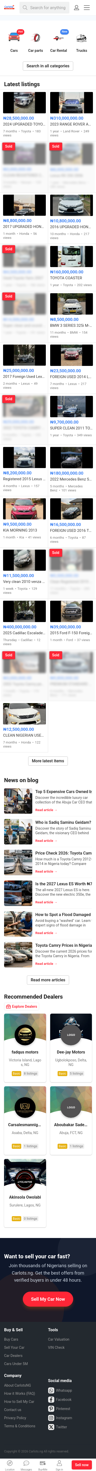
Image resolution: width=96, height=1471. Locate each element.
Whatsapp (60, 1390)
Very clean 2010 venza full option (24, 581)
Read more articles (48, 980)
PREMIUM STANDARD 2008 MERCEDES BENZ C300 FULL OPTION (71, 684)
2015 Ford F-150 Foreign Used (71, 633)
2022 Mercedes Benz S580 (71, 479)
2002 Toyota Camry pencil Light (24, 684)
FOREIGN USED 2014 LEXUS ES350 (71, 377)
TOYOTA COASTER (66, 278)
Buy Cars (11, 1339)
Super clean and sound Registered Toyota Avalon (24, 325)
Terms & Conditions (19, 1426)
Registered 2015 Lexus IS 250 (24, 479)
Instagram (60, 1418)
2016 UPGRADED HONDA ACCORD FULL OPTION (71, 227)
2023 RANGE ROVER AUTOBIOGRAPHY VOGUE (71, 124)
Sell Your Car (14, 1347)
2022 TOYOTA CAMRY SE (24, 428)
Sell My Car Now (48, 1299)
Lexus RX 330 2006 (66, 175)
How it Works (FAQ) (19, 1393)
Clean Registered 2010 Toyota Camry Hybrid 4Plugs (71, 581)
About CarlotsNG (17, 1385)
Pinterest (59, 1409)
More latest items (48, 760)
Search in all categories (48, 66)
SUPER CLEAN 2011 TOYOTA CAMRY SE (71, 428)
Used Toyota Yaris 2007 (23, 278)
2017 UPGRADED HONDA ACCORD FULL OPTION (24, 226)
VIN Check (56, 1347)
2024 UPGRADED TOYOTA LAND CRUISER (24, 124)
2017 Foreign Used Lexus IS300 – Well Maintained (24, 376)
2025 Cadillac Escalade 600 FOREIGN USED (24, 633)
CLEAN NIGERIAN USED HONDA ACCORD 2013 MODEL (24, 735)
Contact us (12, 1410)
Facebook (60, 1400)
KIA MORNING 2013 (20, 530)
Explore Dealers (21, 1006)
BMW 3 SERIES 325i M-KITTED (71, 325)
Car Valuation (59, 1339)
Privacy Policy (15, 1418)
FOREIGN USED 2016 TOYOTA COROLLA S (71, 530)
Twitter (57, 1427)
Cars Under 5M (16, 1364)
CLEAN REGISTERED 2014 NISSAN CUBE (24, 175)
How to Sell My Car (19, 1402)
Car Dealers (13, 1356)
